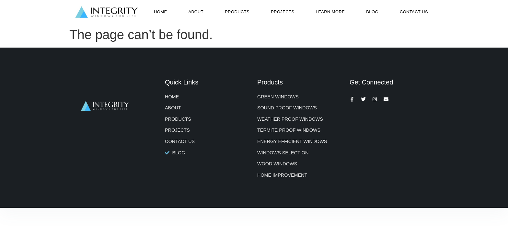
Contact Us (414, 11)
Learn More (330, 11)
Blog (372, 11)
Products (237, 11)
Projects (282, 11)
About (196, 11)
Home (160, 11)
